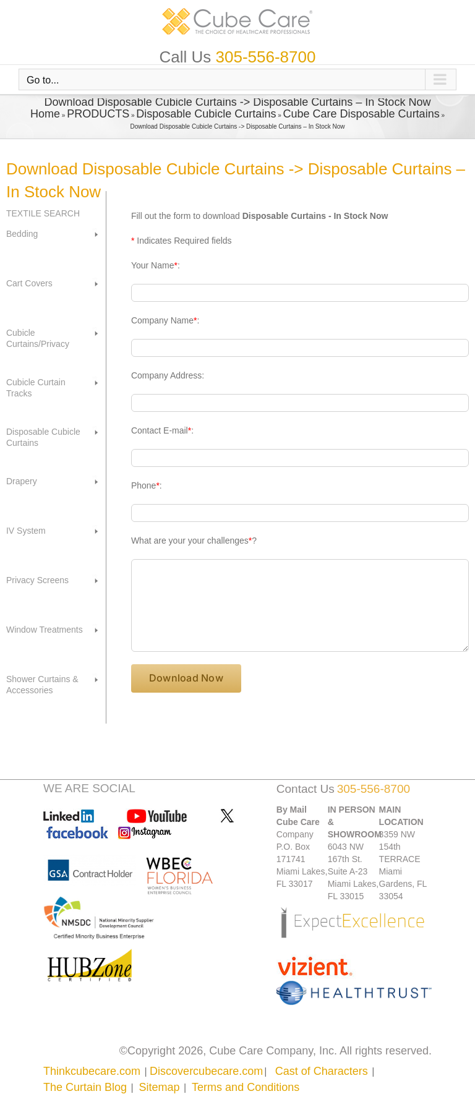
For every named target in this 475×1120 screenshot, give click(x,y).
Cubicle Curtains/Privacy (37, 338)
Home (45, 114)
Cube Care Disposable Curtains (361, 114)
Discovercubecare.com (206, 1071)
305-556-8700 (266, 57)
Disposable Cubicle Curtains (206, 114)
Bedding (22, 234)
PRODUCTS (98, 114)
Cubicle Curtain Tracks (36, 387)
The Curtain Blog (85, 1087)
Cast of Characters (321, 1071)
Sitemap (159, 1087)
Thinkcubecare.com (91, 1071)
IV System (26, 531)
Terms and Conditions (245, 1087)
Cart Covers (29, 283)
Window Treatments (44, 630)
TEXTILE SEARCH (43, 213)
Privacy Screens (37, 580)
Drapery (21, 481)
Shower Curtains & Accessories (42, 684)
